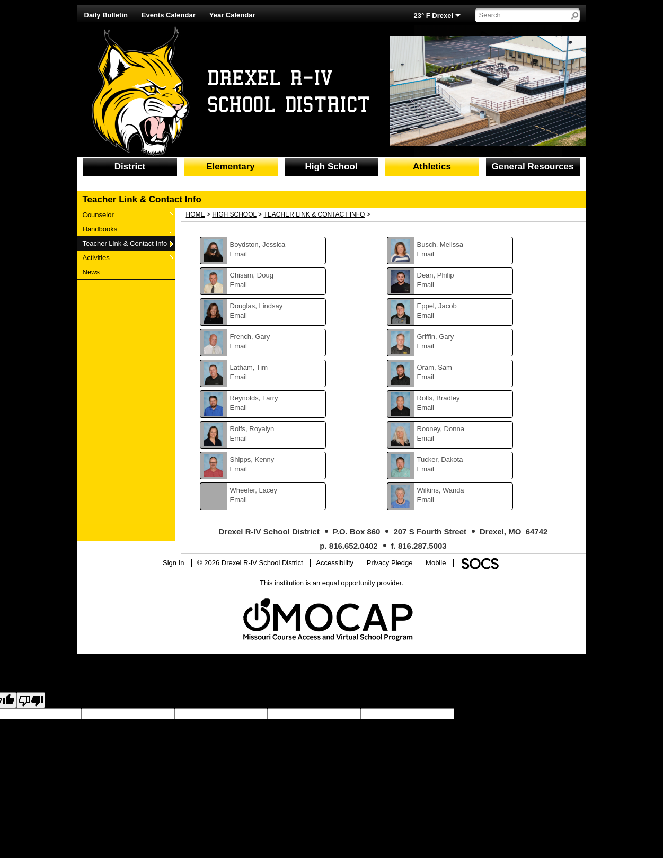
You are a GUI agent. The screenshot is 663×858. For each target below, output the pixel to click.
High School (331, 167)
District (130, 167)
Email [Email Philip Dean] (426, 285)
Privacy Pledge (390, 563)
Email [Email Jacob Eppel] (426, 315)
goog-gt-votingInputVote (163, 723)
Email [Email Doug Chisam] (238, 285)
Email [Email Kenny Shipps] (238, 469)
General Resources (533, 167)
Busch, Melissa (440, 244)
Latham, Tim (249, 367)
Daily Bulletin (106, 15)
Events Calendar (169, 15)
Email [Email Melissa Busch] (426, 254)
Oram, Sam (434, 367)
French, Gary (250, 337)
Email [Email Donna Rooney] (426, 438)
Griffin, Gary (435, 337)
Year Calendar (232, 15)
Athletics (432, 167)
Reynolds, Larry (254, 398)
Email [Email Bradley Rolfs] (426, 408)
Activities (96, 257)
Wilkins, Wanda (440, 490)
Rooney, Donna (440, 429)
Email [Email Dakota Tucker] (426, 469)
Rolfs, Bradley (438, 398)
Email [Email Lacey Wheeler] (238, 500)
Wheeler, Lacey (254, 490)
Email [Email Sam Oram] (426, 377)
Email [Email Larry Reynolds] (238, 408)
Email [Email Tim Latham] (238, 377)
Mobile (436, 563)
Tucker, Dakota (440, 459)
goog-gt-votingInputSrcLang (496, 714)
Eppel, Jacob (437, 306)
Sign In (173, 563)
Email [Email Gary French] (238, 346)
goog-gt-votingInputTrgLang (581, 714)
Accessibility (334, 563)
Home (195, 214)
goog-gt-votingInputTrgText (86, 723)
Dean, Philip (435, 275)
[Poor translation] (30, 700)
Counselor (98, 214)
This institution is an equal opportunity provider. (331, 583)
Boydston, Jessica (258, 244)
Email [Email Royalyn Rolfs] (238, 438)
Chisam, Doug (251, 275)
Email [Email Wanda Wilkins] (426, 500)
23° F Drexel (434, 16)
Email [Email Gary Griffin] (426, 346)
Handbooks (100, 229)
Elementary (230, 167)
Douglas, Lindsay (256, 306)
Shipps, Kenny (252, 459)
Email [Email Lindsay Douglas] (238, 315)
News (95, 271)
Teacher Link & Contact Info (124, 243)
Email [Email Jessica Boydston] (238, 254)
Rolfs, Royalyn (252, 429)
